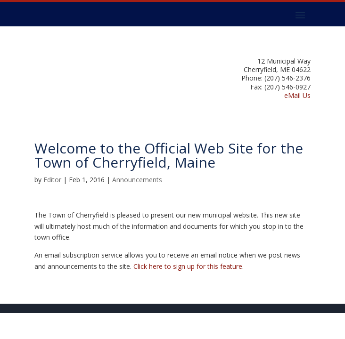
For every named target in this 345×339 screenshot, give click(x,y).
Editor (52, 179)
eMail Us (297, 95)
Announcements (137, 179)
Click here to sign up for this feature (187, 266)
